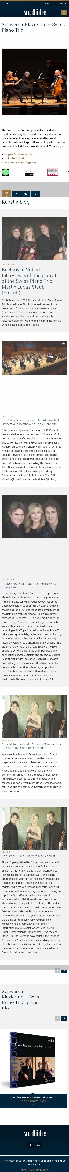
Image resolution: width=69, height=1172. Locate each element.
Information (41, 1170)
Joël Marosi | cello (15, 158)
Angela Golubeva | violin (18, 154)
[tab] (6, 193)
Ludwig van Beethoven (33, 1101)
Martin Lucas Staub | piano (20, 162)
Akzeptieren (27, 1170)
